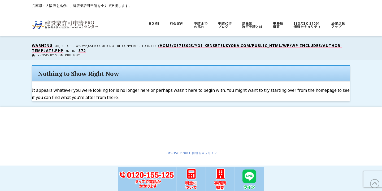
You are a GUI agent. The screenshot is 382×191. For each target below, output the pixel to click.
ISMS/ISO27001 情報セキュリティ (191, 153)
